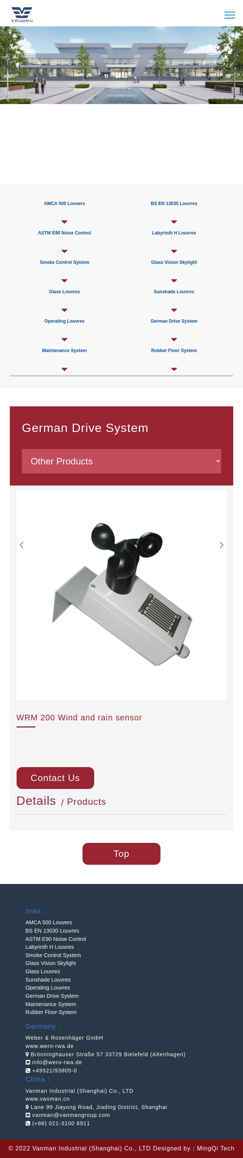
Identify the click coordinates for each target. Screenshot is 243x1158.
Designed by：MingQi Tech (194, 1149)
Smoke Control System (64, 262)
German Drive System (52, 996)
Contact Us (55, 778)
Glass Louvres (64, 291)
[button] (221, 545)
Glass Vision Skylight (174, 262)
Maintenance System (51, 1004)
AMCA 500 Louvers (49, 922)
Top (121, 854)
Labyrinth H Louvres (174, 233)
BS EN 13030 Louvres (174, 203)
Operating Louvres (64, 321)
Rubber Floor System (51, 1012)
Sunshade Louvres (174, 291)
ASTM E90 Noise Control (56, 939)
